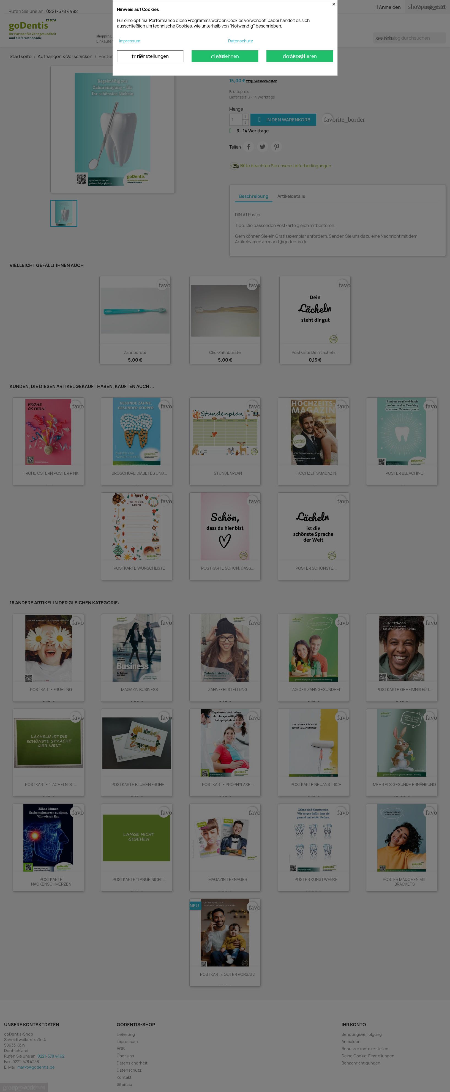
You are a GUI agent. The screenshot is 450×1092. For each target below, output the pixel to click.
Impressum (129, 40)
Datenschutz (240, 40)
